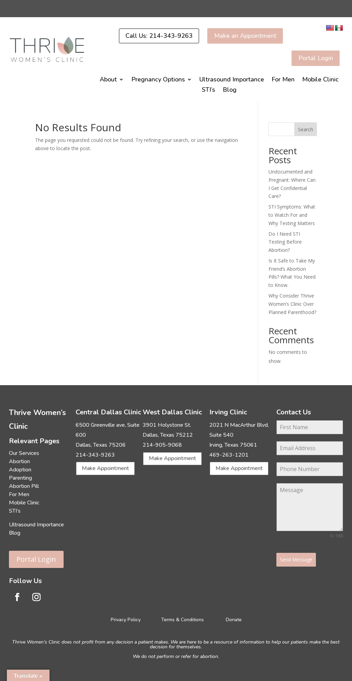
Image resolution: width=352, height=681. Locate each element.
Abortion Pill (24, 485)
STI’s (208, 90)
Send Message (296, 558)
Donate (234, 618)
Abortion (19, 461)
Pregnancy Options (158, 80)
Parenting (20, 477)
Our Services (24, 452)
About (108, 80)
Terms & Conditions (182, 618)
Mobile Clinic (320, 80)
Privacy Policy (126, 618)
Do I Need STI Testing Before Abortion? (285, 241)
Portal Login (36, 558)
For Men (283, 80)
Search (305, 128)
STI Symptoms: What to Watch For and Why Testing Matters (291, 214)
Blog (229, 90)
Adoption (20, 469)
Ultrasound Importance (231, 80)
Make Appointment (105, 467)
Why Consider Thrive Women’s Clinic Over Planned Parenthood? (292, 303)
